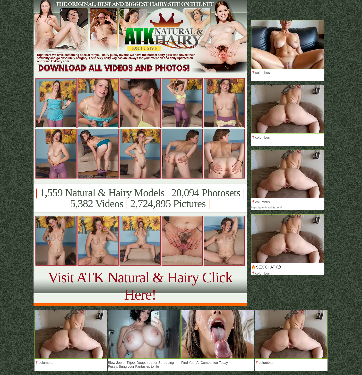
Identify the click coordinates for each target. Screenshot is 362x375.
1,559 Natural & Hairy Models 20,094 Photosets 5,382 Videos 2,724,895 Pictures (140, 198)
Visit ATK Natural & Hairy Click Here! (140, 286)
